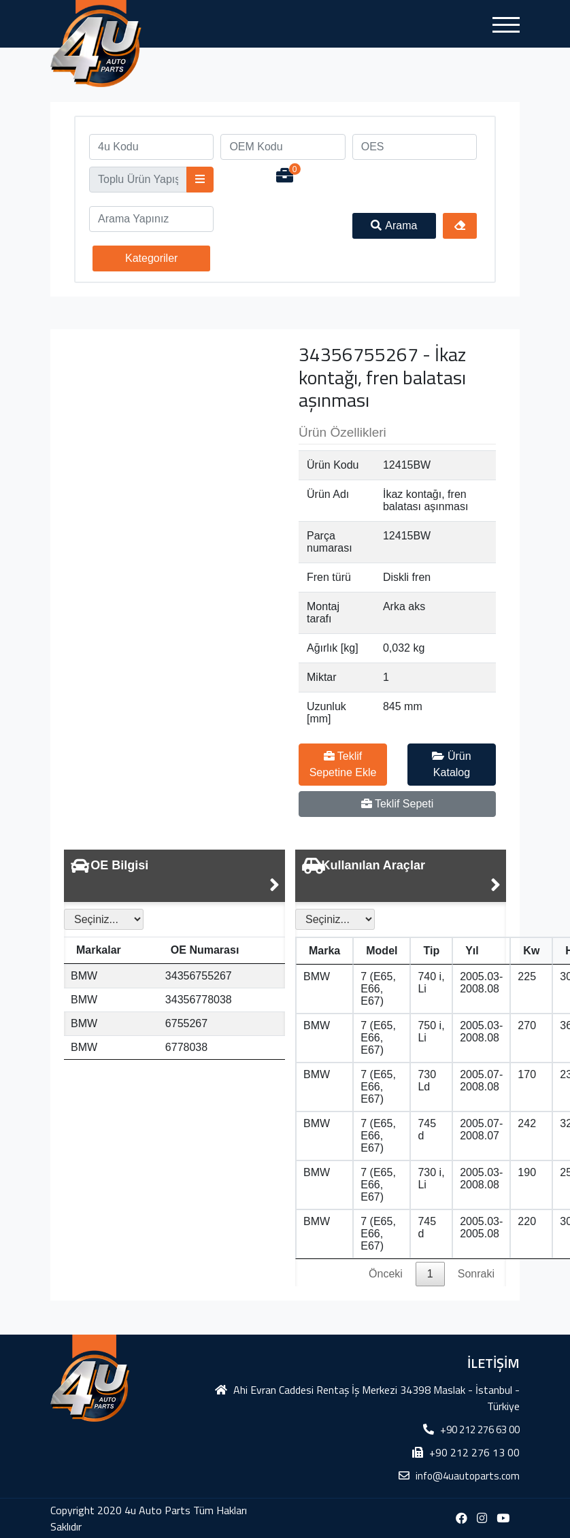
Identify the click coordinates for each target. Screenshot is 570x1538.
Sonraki (476, 1274)
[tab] (174, 876)
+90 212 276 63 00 (480, 1429)
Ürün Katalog (451, 764)
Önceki (386, 1274)
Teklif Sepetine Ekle (343, 764)
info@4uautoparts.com (468, 1476)
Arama (394, 225)
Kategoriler (151, 258)
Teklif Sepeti (397, 803)
